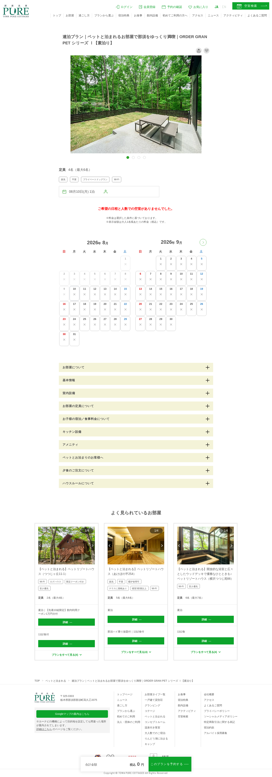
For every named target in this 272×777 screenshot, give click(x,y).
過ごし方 (84, 15)
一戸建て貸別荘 (154, 699)
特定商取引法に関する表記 (219, 721)
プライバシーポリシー (217, 710)
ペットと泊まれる (55, 680)
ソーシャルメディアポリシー (220, 716)
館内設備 (152, 15)
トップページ (124, 694)
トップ (57, 15)
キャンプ (150, 744)
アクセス (197, 15)
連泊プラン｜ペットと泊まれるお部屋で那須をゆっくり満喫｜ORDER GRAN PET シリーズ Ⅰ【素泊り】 (133, 680)
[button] (127, 157)
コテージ (150, 710)
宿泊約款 (209, 727)
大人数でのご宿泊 (155, 733)
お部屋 (70, 15)
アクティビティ (233, 15)
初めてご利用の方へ (175, 15)
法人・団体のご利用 (128, 721)
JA (216, 6)
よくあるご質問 (257, 15)
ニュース (213, 15)
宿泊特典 (123, 15)
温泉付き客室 (152, 727)
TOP (37, 680)
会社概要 (209, 694)
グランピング (152, 705)
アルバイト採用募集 (215, 733)
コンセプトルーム (155, 721)
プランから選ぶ (104, 15)
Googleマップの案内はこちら (72, 713)
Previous (40, 545)
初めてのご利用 (126, 716)
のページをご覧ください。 (60, 729)
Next (93, 545)
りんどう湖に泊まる (156, 738)
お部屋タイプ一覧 (155, 694)
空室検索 (183, 716)
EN (224, 6)
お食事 (138, 15)
